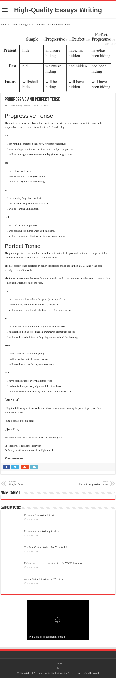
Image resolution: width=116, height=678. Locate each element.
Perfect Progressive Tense (87, 483)
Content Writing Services (23, 24)
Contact (58, 663)
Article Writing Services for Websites (43, 579)
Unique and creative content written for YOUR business (53, 563)
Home (4, 24)
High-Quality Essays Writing (58, 10)
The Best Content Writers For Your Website (46, 547)
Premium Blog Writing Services (40, 514)
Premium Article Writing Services (41, 531)
